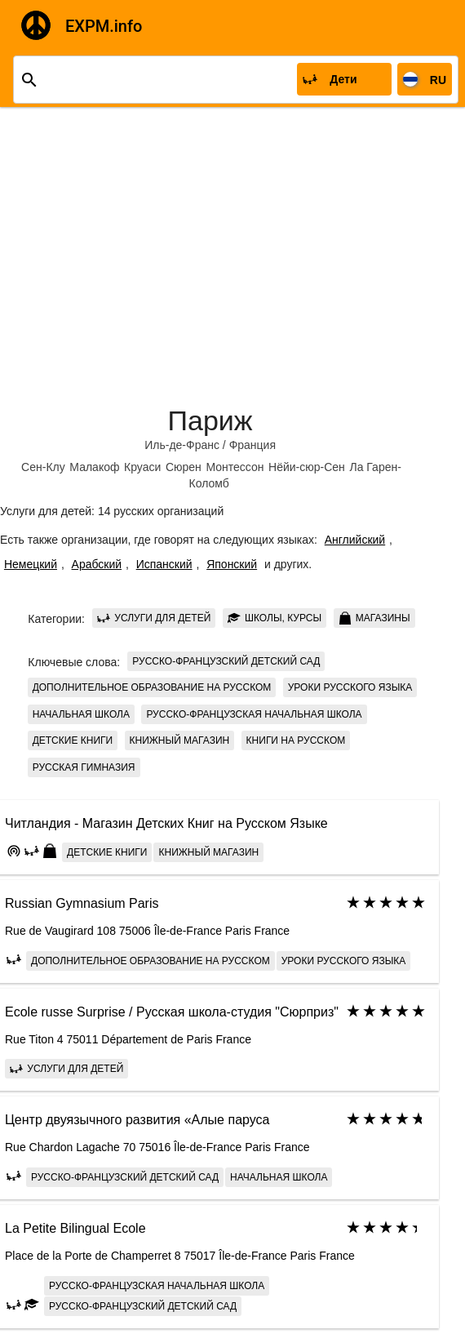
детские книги (73, 740)
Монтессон (235, 467)
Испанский (164, 564)
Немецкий (30, 564)
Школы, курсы (274, 618)
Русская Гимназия (84, 767)
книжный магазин (180, 740)
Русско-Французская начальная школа (253, 714)
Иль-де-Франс (181, 444)
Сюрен (184, 467)
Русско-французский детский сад (226, 661)
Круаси (142, 467)
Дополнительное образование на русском (152, 687)
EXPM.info (103, 26)
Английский (355, 539)
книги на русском (296, 740)
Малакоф (94, 467)
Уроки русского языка (350, 687)
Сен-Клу (43, 467)
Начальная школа (81, 714)
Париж (210, 420)
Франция (252, 444)
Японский (231, 564)
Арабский (97, 564)
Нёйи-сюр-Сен (306, 467)
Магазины (374, 618)
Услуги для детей (153, 618)
